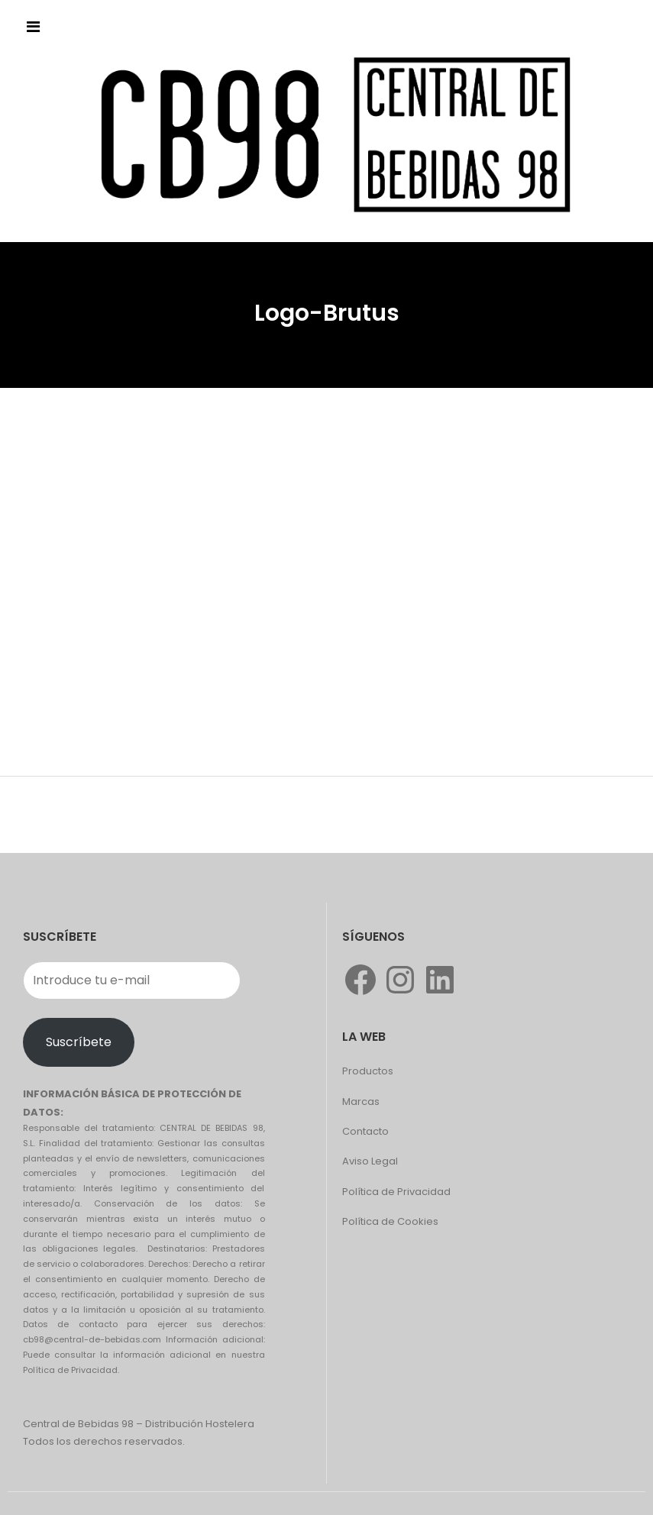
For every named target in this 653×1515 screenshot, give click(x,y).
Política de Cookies (390, 1221)
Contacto (365, 1131)
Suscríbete (79, 1042)
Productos (367, 1071)
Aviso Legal (370, 1161)
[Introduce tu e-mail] (132, 980)
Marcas (361, 1101)
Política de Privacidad (396, 1191)
